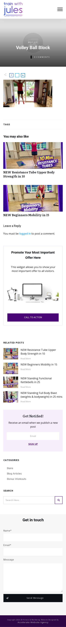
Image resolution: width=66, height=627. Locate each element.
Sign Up (33, 444)
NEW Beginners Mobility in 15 (33, 202)
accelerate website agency (33, 622)
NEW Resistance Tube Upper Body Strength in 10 (33, 162)
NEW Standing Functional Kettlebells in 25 (36, 380)
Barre (10, 468)
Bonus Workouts (16, 478)
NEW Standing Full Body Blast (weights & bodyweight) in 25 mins (41, 394)
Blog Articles (14, 473)
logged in (25, 233)
